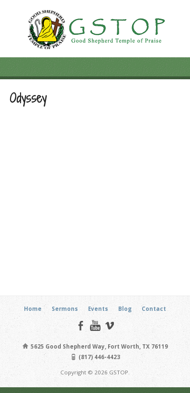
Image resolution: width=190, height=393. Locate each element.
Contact (154, 308)
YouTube (95, 325)
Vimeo (109, 325)
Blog (125, 308)
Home (33, 308)
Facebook (80, 325)
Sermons (65, 308)
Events (98, 308)
